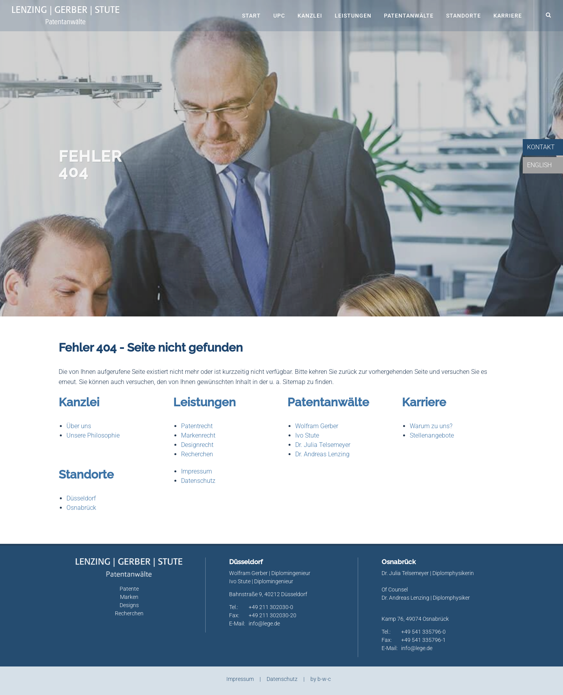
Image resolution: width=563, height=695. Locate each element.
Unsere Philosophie (93, 435)
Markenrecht (198, 435)
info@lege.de (264, 623)
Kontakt (541, 147)
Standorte (463, 16)
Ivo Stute (307, 435)
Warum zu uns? (431, 426)
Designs (129, 605)
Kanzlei (310, 16)
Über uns (78, 426)
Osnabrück (81, 507)
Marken (129, 597)
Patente (129, 589)
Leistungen (353, 16)
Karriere (507, 16)
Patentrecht (197, 426)
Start (251, 16)
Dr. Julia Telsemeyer (322, 444)
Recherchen (197, 454)
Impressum (196, 471)
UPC (279, 16)
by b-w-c (320, 679)
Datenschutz (198, 480)
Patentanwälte (409, 16)
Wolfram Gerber (316, 426)
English (539, 165)
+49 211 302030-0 (271, 607)
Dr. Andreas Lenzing (322, 454)
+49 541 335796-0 (423, 632)
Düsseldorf (81, 498)
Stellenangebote (432, 435)
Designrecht (197, 444)
